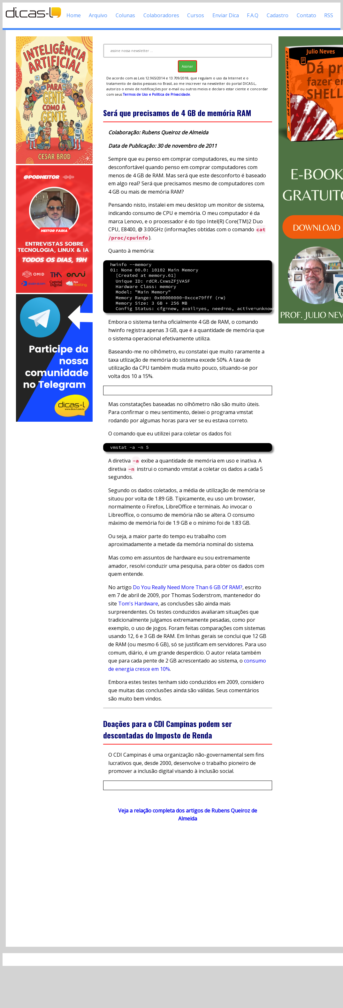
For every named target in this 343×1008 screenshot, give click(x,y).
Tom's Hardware (138, 603)
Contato (306, 15)
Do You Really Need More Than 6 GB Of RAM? (187, 587)
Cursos (195, 15)
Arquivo (98, 15)
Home (73, 15)
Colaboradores (161, 15)
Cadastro (277, 15)
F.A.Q (252, 15)
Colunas (125, 15)
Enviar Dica (225, 15)
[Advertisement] (54, 518)
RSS (328, 15)
